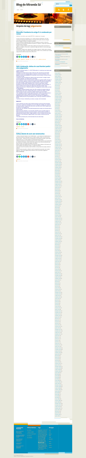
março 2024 (57, 110)
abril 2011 (57, 341)
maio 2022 (57, 136)
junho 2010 (57, 357)
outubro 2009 (57, 369)
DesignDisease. (22, 456)
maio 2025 (57, 88)
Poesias (50, 445)
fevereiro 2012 (57, 326)
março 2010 (57, 361)
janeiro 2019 (57, 198)
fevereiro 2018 (57, 215)
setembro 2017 (57, 222)
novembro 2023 (58, 116)
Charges (50, 447)
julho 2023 (57, 122)
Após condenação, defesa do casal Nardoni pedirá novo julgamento (33, 67)
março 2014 (57, 287)
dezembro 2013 (58, 292)
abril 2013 (57, 304)
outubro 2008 (57, 388)
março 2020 (57, 176)
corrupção (18, 59)
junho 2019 (57, 190)
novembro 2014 (58, 275)
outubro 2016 (57, 239)
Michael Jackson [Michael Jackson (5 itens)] (40, 438)
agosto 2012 (57, 317)
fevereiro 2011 (57, 344)
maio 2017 (57, 229)
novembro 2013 (58, 293)
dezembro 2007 (58, 403)
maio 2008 (57, 395)
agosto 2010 (57, 354)
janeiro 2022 (57, 142)
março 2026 (57, 73)
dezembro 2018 (58, 199)
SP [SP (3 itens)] (38, 447)
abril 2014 (57, 286)
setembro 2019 (57, 185)
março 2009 (57, 380)
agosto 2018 (57, 205)
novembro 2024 (58, 97)
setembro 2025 (57, 82)
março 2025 (57, 91)
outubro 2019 (57, 184)
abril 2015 (57, 267)
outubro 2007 (57, 406)
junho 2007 (57, 412)
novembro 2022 (58, 127)
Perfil (21, 9)
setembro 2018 (57, 204)
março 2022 (57, 139)
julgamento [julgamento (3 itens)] (43, 434)
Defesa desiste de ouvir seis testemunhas (30, 134)
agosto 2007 (57, 409)
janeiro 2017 (57, 235)
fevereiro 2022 (57, 141)
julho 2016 (57, 244)
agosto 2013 (57, 298)
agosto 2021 (57, 150)
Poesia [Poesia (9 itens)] (46, 445)
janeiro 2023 (57, 124)
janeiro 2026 (57, 76)
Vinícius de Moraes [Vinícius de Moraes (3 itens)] (41, 449)
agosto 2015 (57, 261)
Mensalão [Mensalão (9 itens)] (44, 437)
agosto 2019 (57, 187)
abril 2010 (57, 360)
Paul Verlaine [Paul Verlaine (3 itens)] (44, 444)
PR (32, 59)
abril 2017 (57, 230)
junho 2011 (57, 338)
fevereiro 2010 (57, 363)
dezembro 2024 (58, 96)
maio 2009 (57, 377)
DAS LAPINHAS (29, 437)
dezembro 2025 (58, 77)
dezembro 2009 (58, 366)
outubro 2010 (57, 351)
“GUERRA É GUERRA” (30, 432)
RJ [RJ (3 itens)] (41, 446)
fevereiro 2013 (57, 307)
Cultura (50, 443)
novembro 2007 (58, 405)
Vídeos (50, 441)
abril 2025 (57, 90)
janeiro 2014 (57, 290)
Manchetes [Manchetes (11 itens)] (44, 435)
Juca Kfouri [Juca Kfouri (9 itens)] (40, 434)
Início (18, 9)
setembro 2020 (57, 167)
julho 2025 (57, 85)
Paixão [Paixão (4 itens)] (41, 444)
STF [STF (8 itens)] (43, 447)
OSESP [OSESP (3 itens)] (39, 444)
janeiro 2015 (57, 272)
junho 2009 (57, 375)
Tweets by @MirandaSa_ (59, 45)
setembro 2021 (57, 148)
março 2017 (57, 232)
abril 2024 (57, 108)
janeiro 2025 (57, 94)
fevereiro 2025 (57, 93)
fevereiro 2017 (57, 233)
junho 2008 (57, 394)
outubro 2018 (57, 202)
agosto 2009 (57, 372)
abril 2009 (57, 378)
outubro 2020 (57, 165)
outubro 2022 (57, 128)
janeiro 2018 (57, 216)
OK (70, 5)
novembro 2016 (58, 238)
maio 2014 (57, 284)
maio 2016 (57, 247)
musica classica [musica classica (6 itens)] (40, 439)
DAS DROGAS (29, 435)
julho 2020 (57, 170)
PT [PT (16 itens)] (40, 446)
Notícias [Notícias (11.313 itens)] (41, 443)
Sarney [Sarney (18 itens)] (43, 446)
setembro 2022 (57, 130)
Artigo (50, 437)
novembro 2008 (58, 386)
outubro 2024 (57, 99)
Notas (50, 435)
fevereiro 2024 (57, 111)
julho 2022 (57, 133)
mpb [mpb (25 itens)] (44, 438)
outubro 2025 (57, 80)
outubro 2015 (57, 258)
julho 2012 (57, 318)
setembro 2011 (57, 334)
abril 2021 (57, 156)
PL (30, 59)
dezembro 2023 (58, 114)
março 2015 (57, 269)
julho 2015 (57, 263)
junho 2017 (57, 227)
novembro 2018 (58, 201)
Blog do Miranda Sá (28, 4)
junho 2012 (57, 320)
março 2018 (57, 213)
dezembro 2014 (58, 273)
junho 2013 (57, 301)
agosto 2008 (57, 391)
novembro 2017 (58, 219)
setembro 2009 (57, 371)
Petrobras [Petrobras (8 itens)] (42, 445)
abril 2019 (57, 193)
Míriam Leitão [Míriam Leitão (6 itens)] (43, 440)
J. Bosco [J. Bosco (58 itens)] (40, 431)
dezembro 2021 (58, 144)
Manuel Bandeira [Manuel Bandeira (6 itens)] (41, 436)
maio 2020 (57, 173)
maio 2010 (57, 358)
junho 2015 (57, 264)
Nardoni (22, 126)
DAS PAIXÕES (57, 57)
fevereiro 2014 (57, 289)
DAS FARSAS (29, 430)
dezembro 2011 (58, 329)
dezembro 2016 (58, 236)
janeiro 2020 (57, 179)
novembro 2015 (58, 256)
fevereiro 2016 (57, 252)
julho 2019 (57, 188)
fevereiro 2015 (57, 270)
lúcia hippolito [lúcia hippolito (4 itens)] (40, 435)
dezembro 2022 (58, 125)
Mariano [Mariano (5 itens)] (45, 436)
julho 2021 (57, 151)
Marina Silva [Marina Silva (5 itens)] (40, 437)
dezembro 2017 (58, 218)
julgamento (23, 59)
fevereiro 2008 (57, 400)
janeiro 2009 (57, 383)
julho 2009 (57, 374)
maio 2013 (57, 303)
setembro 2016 (57, 241)
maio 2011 (57, 340)
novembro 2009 (58, 368)
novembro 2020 (58, 164)
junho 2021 (57, 153)
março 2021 (57, 158)
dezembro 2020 (58, 162)
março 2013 (57, 306)
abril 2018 (57, 212)
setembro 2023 (57, 119)
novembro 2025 (58, 79)
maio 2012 (57, 321)
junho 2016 (57, 246)
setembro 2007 (57, 408)
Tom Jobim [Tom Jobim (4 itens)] (45, 448)
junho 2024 (57, 105)
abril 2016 (57, 249)
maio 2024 (57, 107)
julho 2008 (57, 392)
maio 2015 (57, 266)
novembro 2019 (58, 182)
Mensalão (27, 59)
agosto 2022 (57, 131)
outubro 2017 (57, 221)
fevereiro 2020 (57, 178)
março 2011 (57, 343)
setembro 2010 (57, 352)
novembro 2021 (58, 145)
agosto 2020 (57, 168)
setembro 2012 (57, 315)
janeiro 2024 (57, 113)
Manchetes (51, 439)
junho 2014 (57, 283)
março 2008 (57, 398)
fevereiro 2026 (57, 74)
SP (34, 59)
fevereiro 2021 (57, 159)
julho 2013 (57, 300)
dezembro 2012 (58, 310)
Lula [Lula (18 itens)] (46, 434)
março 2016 (57, 250)
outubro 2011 (57, 332)
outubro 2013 (57, 295)
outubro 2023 (57, 117)
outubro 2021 (57, 147)
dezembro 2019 (58, 181)
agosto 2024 (57, 102)
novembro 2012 (58, 312)
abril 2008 (57, 397)
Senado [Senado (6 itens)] (46, 446)
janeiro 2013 (57, 309)
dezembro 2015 (58, 255)
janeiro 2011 (57, 346)
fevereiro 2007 (57, 414)
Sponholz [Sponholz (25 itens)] (41, 447)
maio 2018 (57, 210)
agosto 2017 (57, 224)
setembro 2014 (57, 278)
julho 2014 (57, 281)
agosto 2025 (57, 83)
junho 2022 (57, 134)
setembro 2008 (57, 389)
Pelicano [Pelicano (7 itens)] (39, 445)
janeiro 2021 (57, 161)
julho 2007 (57, 411)
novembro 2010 (58, 349)
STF (37, 59)
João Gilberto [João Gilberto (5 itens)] (44, 433)
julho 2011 (57, 337)
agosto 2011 (57, 335)
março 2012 (57, 324)
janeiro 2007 (57, 415)
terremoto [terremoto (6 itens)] (41, 448)
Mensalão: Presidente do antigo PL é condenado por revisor (34, 33)
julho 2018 (57, 207)
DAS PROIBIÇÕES (62, 61)
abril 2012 (57, 323)
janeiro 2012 (57, 327)
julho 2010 (57, 355)
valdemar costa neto (42, 59)
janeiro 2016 (57, 253)
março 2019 (57, 195)
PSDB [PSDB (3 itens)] (39, 446)
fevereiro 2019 (57, 196)
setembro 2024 (57, 100)
